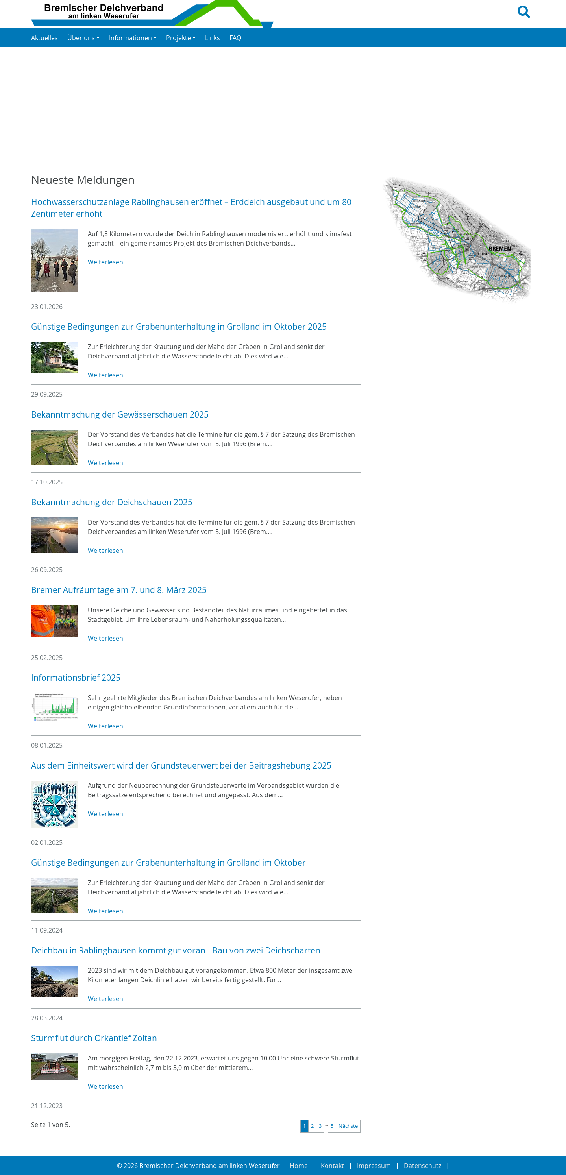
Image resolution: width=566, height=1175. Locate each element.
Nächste (348, 1126)
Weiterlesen (105, 262)
